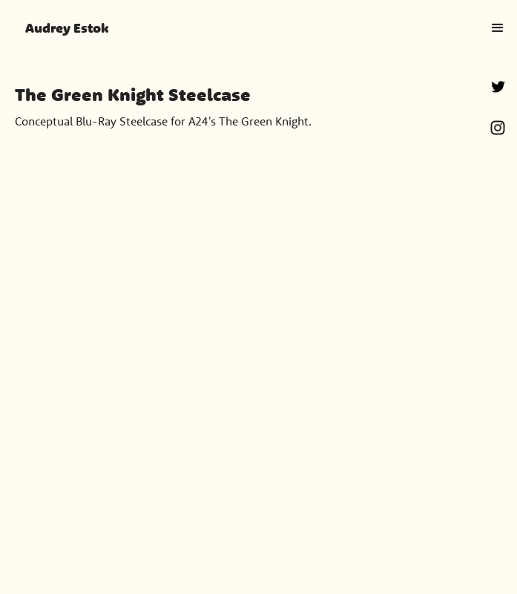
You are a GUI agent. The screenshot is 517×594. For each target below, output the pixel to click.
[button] (497, 28)
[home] (62, 28)
